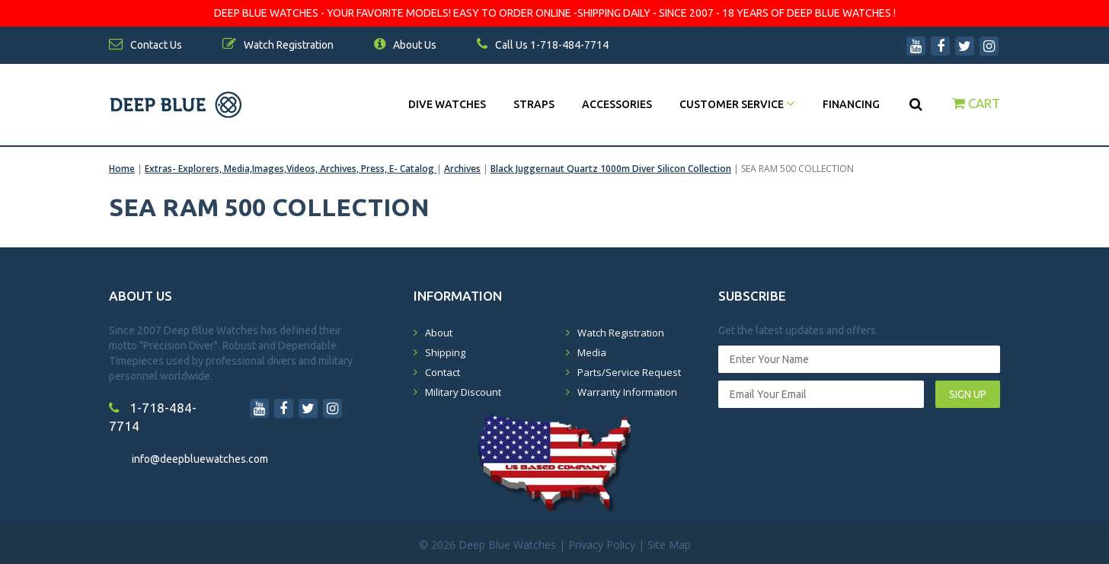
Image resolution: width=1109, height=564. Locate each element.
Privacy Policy (601, 544)
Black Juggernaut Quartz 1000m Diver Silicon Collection (611, 168)
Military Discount (463, 392)
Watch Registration (620, 332)
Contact (442, 372)
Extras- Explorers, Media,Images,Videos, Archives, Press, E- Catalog (290, 168)
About (438, 332)
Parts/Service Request (629, 372)
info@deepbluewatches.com (200, 459)
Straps (533, 104)
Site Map (669, 544)
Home (122, 168)
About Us (405, 45)
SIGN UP (967, 394)
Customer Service (737, 104)
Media (591, 352)
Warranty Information (627, 392)
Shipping (445, 352)
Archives (462, 168)
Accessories (617, 104)
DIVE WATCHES (447, 104)
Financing (851, 104)
